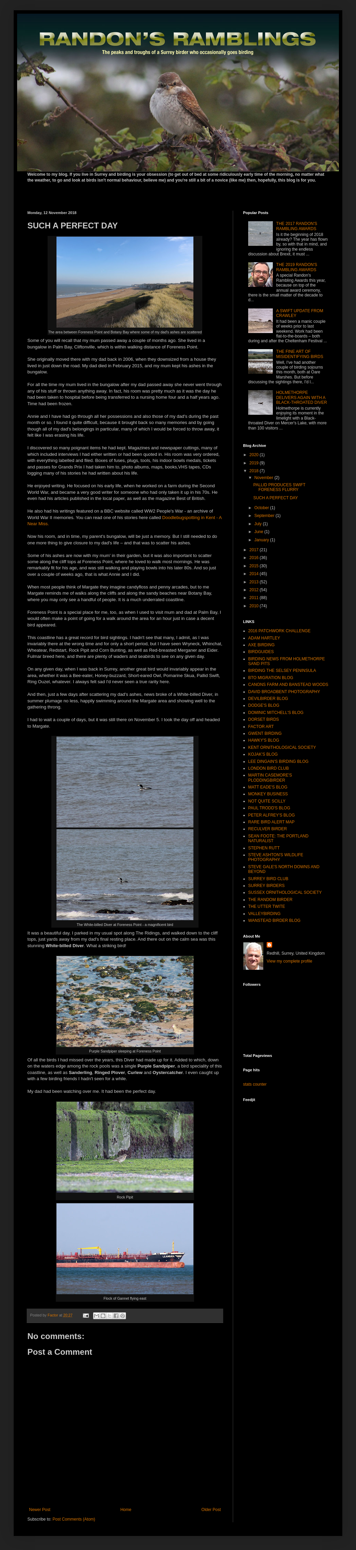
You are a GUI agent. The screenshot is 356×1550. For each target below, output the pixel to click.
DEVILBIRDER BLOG (268, 698)
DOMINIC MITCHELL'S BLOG (276, 712)
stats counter (255, 1084)
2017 (255, 549)
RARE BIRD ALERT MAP (271, 822)
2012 (255, 589)
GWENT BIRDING (265, 733)
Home (125, 1509)
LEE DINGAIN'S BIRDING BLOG (278, 761)
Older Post (211, 1509)
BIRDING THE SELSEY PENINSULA (282, 670)
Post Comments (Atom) (73, 1519)
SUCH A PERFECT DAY (275, 497)
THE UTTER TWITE (266, 906)
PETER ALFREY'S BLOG (271, 815)
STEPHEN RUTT (264, 848)
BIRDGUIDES (261, 651)
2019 (255, 463)
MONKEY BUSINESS (268, 794)
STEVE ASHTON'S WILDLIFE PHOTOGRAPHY (275, 857)
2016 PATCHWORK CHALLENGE (279, 630)
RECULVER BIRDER (267, 828)
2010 (255, 606)
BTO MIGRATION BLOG (270, 677)
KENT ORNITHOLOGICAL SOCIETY (282, 747)
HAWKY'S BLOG (263, 740)
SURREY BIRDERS (266, 885)
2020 (255, 454)
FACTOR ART (261, 726)
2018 (255, 470)
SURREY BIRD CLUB (268, 878)
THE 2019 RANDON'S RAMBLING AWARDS (296, 267)
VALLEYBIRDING (264, 913)
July (258, 523)
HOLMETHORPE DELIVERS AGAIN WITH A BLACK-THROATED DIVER (301, 397)
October (262, 507)
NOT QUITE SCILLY (266, 801)
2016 (255, 557)
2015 (255, 566)
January (262, 540)
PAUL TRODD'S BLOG (269, 808)
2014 (255, 573)
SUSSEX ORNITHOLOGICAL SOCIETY (285, 892)
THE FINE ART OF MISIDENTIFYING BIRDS (299, 354)
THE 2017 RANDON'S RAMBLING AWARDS (296, 226)
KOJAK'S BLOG (263, 754)
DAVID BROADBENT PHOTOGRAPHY (284, 691)
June (259, 531)
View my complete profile (289, 961)
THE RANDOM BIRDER (270, 899)
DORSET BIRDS (263, 719)
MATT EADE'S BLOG (268, 787)
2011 (255, 597)
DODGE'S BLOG (263, 705)
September (265, 515)
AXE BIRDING (261, 644)
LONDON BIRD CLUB (268, 768)
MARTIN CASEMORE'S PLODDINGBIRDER (270, 777)
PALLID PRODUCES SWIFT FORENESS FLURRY (279, 487)
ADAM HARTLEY (264, 638)
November (264, 477)
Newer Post (39, 1509)
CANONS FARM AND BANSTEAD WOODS (288, 684)
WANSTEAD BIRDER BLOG (274, 920)
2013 (255, 582)
